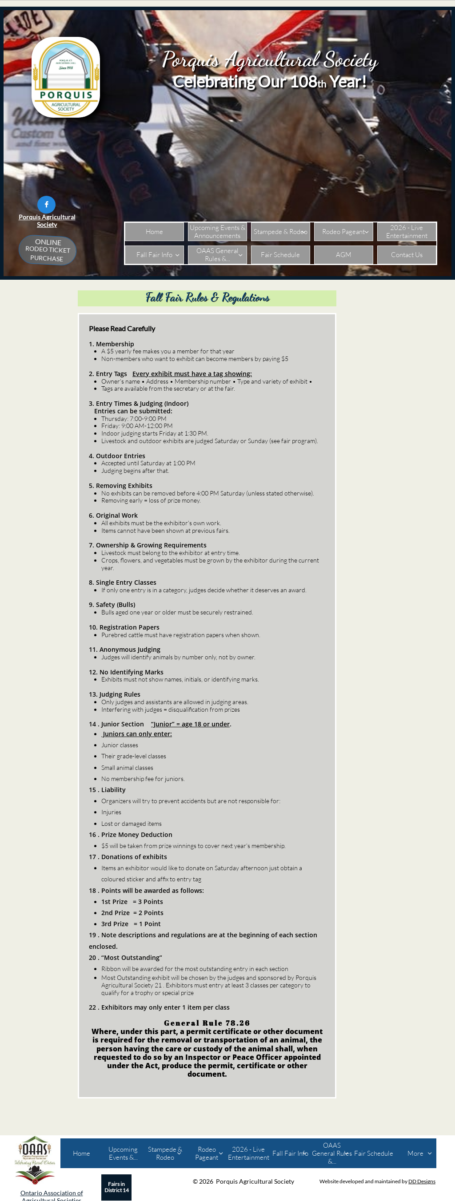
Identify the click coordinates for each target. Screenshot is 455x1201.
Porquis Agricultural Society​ (47, 220)
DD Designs (421, 1181)
